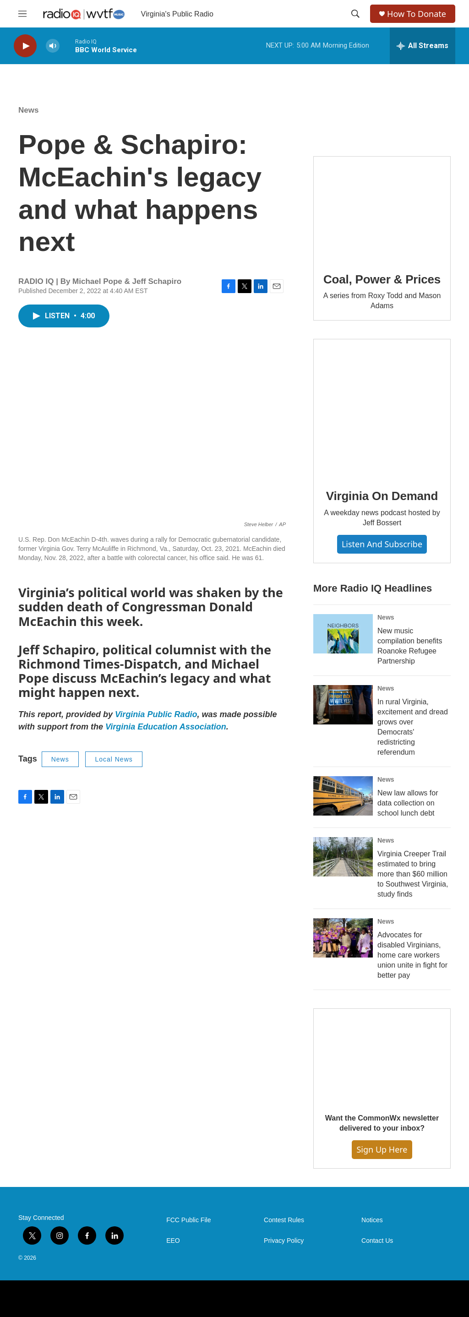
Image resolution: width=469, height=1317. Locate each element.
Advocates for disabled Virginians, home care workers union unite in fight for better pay (412, 955)
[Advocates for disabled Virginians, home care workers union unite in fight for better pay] (343, 938)
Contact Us (377, 1240)
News (28, 110)
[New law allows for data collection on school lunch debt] (343, 796)
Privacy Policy (284, 1240)
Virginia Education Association (165, 726)
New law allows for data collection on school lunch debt (407, 803)
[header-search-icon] (355, 14)
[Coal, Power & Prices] (382, 208)
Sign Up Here (381, 1149)
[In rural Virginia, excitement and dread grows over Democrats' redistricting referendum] (343, 704)
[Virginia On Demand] (382, 407)
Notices (372, 1220)
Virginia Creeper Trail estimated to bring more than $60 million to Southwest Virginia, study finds (412, 874)
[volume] (52, 46)
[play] (25, 46)
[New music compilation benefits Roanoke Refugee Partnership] (343, 633)
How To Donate (416, 14)
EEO (173, 1240)
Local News (113, 759)
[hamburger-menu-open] (22, 14)
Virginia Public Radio (156, 714)
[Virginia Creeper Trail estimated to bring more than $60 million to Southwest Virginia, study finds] (343, 856)
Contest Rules (284, 1220)
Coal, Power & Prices (382, 279)
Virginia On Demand (382, 496)
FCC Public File (188, 1220)
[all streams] (422, 45)
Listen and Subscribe (382, 544)
